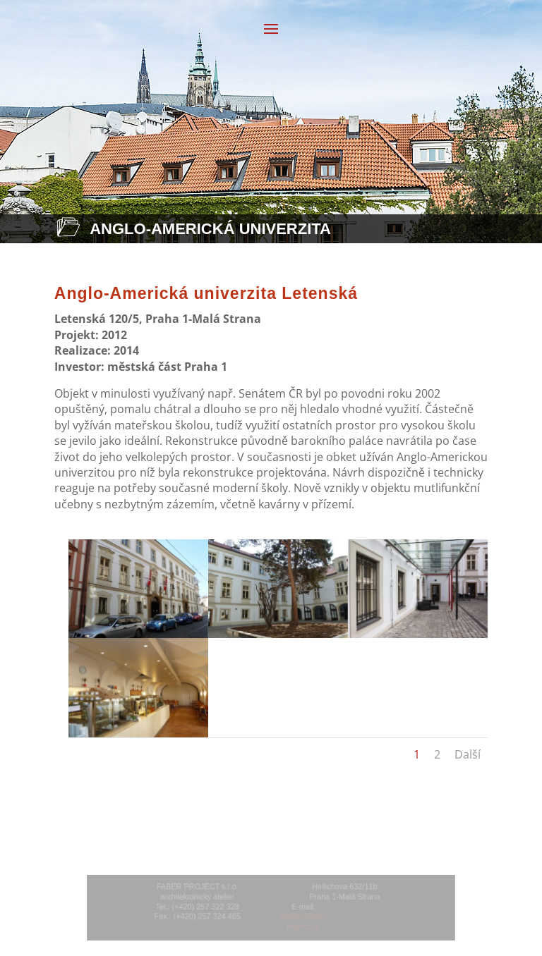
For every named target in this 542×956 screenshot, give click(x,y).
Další (467, 754)
